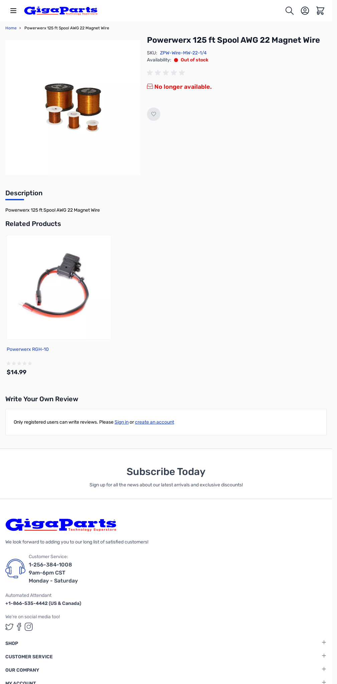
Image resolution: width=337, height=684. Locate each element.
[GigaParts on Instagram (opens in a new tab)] (29, 627)
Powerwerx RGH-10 (28, 349)
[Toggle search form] (290, 11)
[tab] (23, 195)
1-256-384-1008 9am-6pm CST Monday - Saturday (53, 572)
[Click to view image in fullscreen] (72, 107)
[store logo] (61, 10)
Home (11, 28)
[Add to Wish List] (153, 114)
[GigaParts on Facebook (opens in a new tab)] (19, 627)
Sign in (122, 422)
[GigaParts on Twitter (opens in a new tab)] (9, 627)
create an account (154, 422)
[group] (167, 73)
